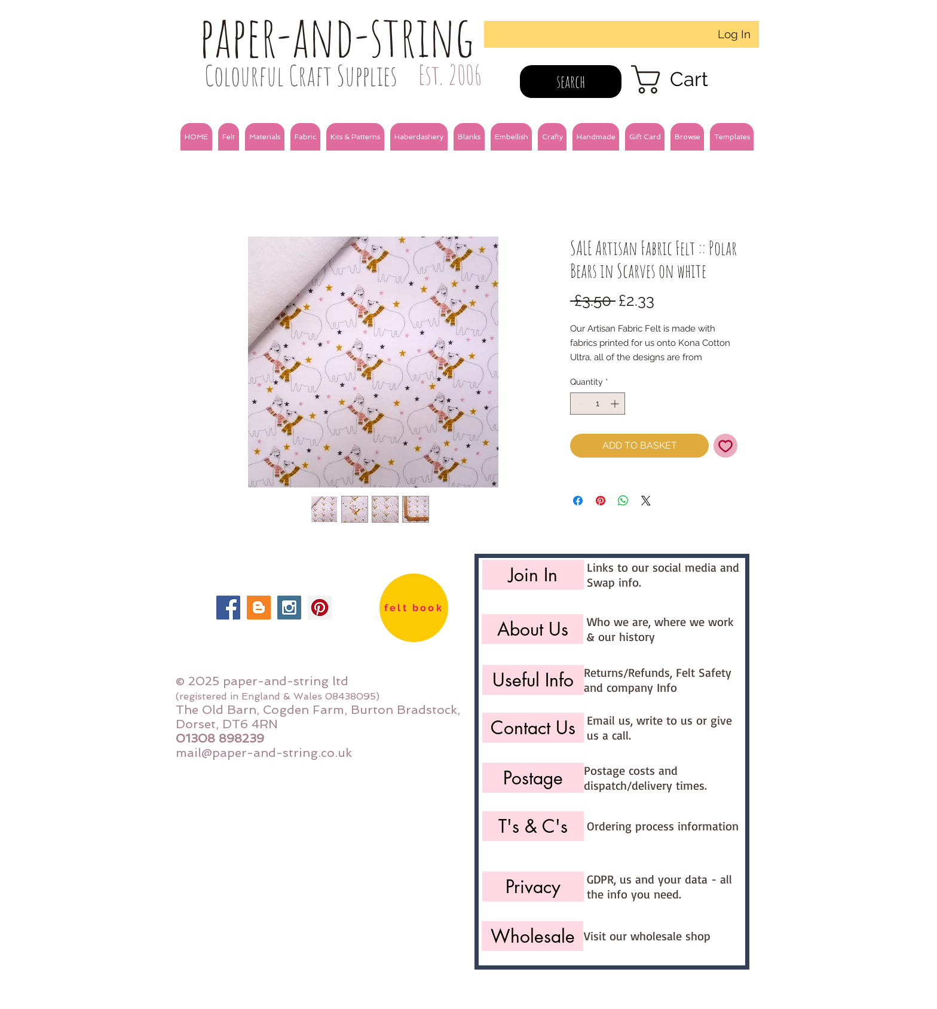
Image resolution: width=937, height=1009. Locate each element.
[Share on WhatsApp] (623, 500)
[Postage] (533, 778)
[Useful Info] (533, 680)
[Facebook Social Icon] (228, 607)
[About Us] (532, 629)
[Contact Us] (533, 728)
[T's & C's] (533, 826)
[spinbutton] (597, 403)
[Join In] (533, 575)
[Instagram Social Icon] (289, 607)
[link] (686, 79)
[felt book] (413, 607)
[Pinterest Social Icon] (320, 607)
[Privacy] (533, 886)
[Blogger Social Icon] (259, 607)
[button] (228, 137)
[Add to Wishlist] (725, 446)
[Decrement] (579, 403)
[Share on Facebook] (578, 500)
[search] (570, 81)
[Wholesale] (532, 936)
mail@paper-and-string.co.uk (264, 753)
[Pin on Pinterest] (600, 500)
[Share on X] (646, 500)
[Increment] (615, 403)
